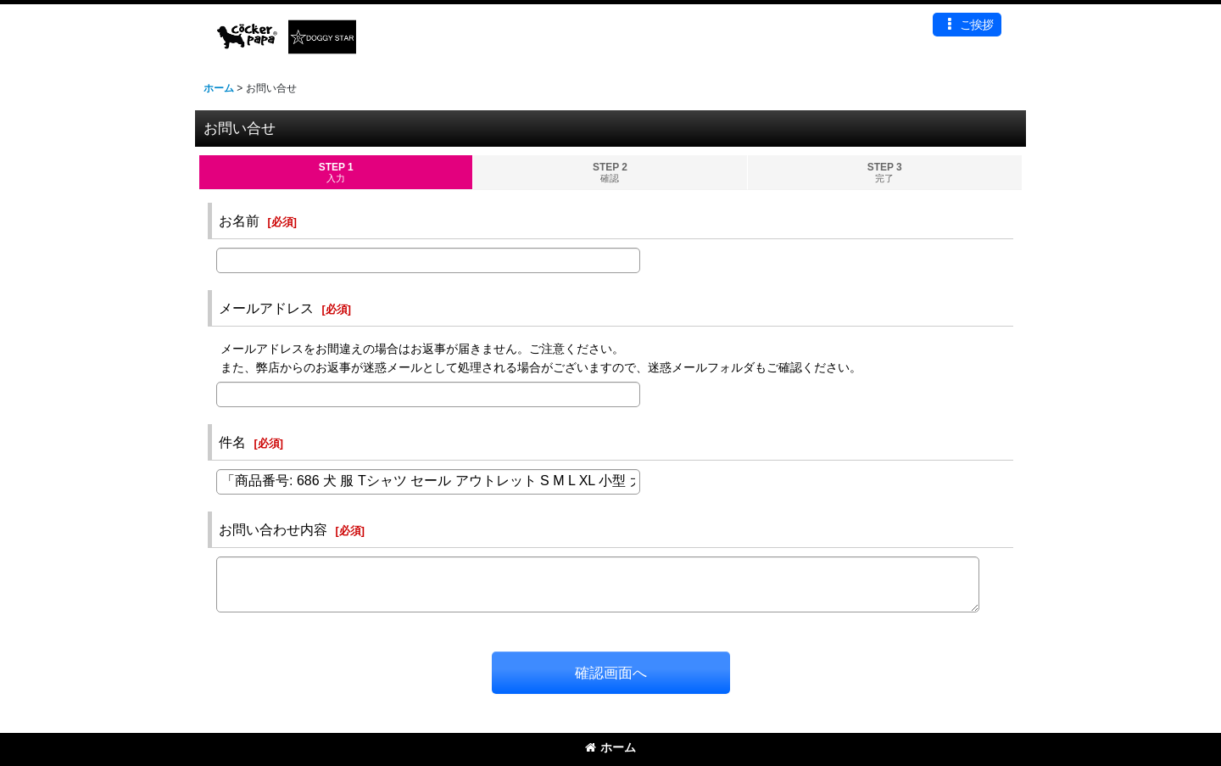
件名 (232, 442)
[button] (967, 24)
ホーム (610, 747)
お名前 (239, 220)
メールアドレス (266, 308)
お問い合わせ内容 (273, 529)
